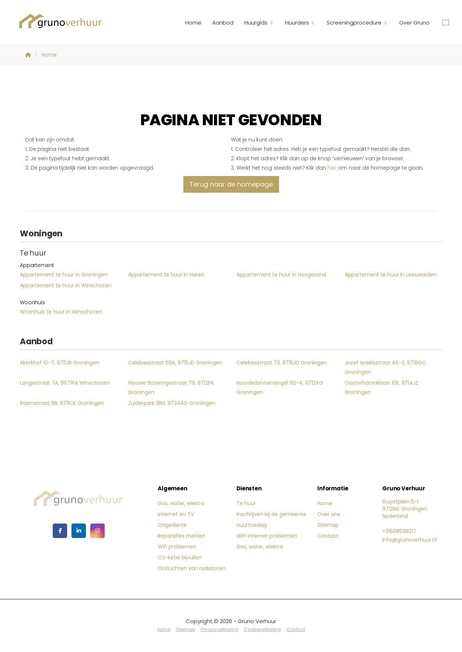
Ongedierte (172, 525)
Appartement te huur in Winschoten (66, 285)
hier (332, 167)
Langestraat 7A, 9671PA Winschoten (65, 382)
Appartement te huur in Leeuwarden (391, 274)
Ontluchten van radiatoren (192, 568)
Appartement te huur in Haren (166, 274)
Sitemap (328, 525)
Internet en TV (176, 514)
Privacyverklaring (219, 629)
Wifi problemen (177, 546)
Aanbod (223, 22)
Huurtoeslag (251, 525)
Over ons (328, 514)
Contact (328, 535)
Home (193, 22)
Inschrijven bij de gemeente (271, 514)
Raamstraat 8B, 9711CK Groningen (62, 403)
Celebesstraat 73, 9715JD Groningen (281, 362)
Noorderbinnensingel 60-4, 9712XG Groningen (279, 387)
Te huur (246, 503)
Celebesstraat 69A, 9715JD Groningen (175, 362)
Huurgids (259, 22)
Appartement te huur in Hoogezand (281, 274)
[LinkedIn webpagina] (78, 531)
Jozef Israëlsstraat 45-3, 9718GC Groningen (385, 367)
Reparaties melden (181, 535)
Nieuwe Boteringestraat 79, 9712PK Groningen (171, 387)
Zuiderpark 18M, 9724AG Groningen (171, 403)
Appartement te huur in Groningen (64, 274)
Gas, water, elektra (181, 503)
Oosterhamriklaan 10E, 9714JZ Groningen (381, 387)
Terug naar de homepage (231, 184)
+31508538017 (399, 531)
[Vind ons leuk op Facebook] (60, 531)
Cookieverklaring (262, 629)
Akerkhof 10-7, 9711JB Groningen (59, 362)
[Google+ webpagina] (97, 531)
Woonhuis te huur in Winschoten (61, 311)
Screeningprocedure (357, 22)
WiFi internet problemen (266, 535)
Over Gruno (414, 22)
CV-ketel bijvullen (180, 557)
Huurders (300, 22)
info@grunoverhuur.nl (409, 539)
